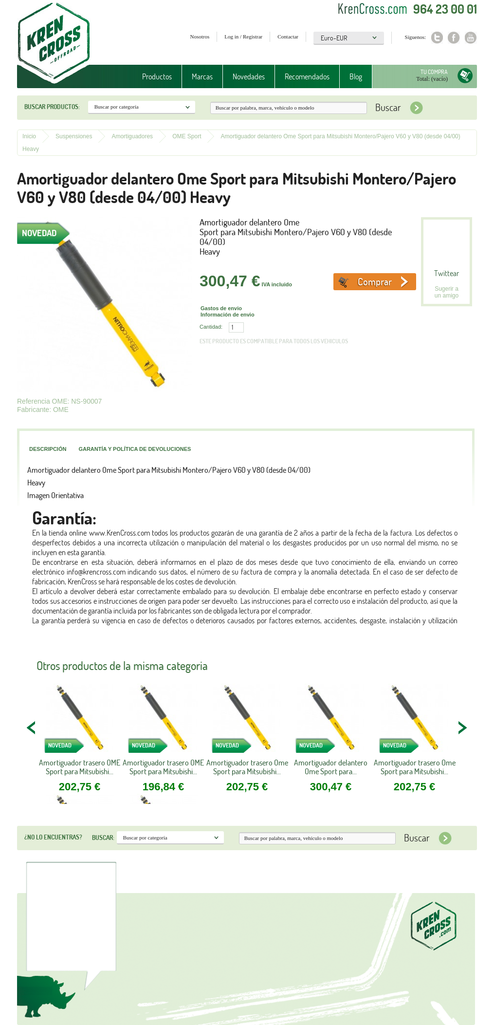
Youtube (471, 38)
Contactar (287, 36)
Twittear (446, 273)
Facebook (454, 38)
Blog (355, 76)
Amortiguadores (132, 136)
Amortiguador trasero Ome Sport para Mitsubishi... (247, 767)
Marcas (202, 76)
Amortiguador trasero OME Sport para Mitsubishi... (79, 767)
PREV (32, 727)
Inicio (29, 136)
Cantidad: (211, 327)
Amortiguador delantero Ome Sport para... (330, 767)
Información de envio (228, 314)
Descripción (47, 449)
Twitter (437, 38)
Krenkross (54, 43)
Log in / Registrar (243, 36)
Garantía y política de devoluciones (134, 449)
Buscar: (103, 837)
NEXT (462, 727)
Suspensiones (73, 136)
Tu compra (434, 71)
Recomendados (307, 76)
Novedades (249, 76)
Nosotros (200, 36)
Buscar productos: (52, 107)
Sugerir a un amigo (446, 292)
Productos (157, 76)
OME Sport (186, 136)
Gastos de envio (221, 308)
